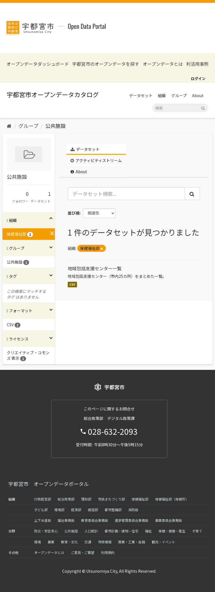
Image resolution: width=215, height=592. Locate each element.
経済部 (76, 509)
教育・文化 (69, 541)
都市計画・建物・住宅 (121, 530)
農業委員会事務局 (168, 520)
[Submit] (203, 107)
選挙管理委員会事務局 (131, 520)
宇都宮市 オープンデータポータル (48, 483)
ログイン (198, 78)
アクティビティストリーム (96, 160)
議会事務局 (66, 520)
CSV (72, 284)
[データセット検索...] (126, 193)
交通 (88, 541)
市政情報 (104, 541)
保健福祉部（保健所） (172, 499)
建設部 (93, 509)
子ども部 (41, 509)
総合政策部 (66, 499)
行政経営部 (42, 499)
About (198, 95)
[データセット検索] (180, 108)
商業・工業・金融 (131, 541)
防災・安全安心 (46, 530)
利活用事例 (197, 64)
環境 (37, 541)
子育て (197, 530)
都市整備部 (113, 509)
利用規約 (107, 552)
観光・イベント (163, 541)
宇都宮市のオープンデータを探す (105, 64)
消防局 (133, 509)
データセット (141, 95)
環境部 (59, 509)
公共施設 (55, 125)
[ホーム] (9, 125)
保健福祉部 (140, 499)
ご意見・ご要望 (82, 552)
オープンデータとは (163, 64)
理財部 (86, 499)
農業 (51, 541)
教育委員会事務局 (94, 520)
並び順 (74, 213)
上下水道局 (42, 520)
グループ (179, 95)
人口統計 (91, 530)
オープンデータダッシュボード (37, 64)
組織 (162, 95)
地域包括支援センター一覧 (94, 268)
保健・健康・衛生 (171, 530)
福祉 (148, 530)
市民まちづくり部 (111, 499)
